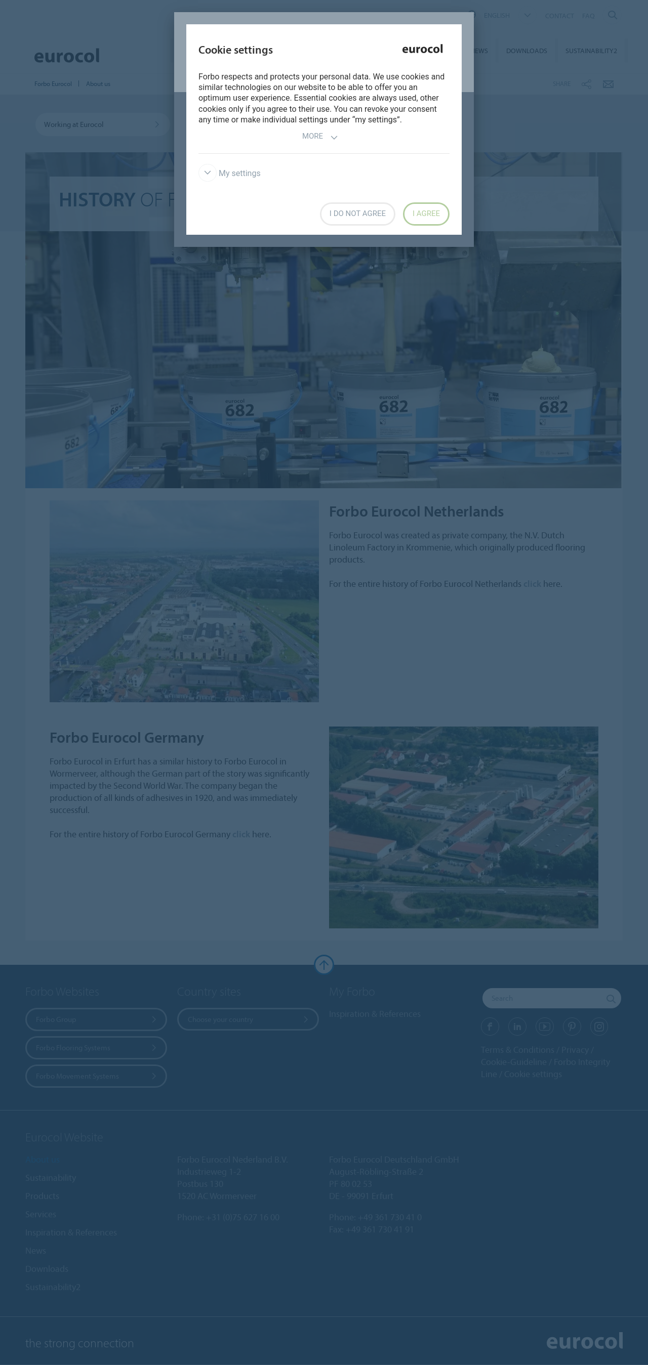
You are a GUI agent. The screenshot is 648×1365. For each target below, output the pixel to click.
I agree (426, 213)
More (320, 137)
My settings (229, 173)
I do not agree (358, 213)
